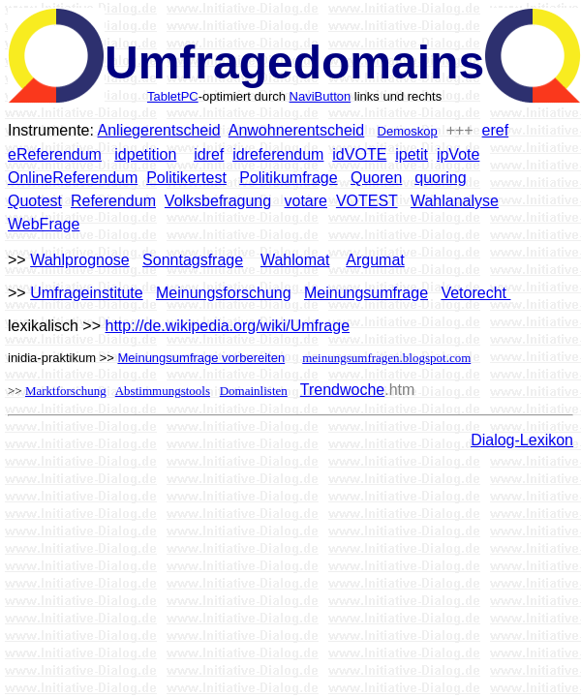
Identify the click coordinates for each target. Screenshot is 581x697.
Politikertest (186, 177)
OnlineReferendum (73, 177)
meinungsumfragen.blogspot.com (386, 357)
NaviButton (321, 96)
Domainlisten (254, 390)
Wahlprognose (80, 260)
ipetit (411, 154)
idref (209, 154)
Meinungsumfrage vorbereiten (201, 357)
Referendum (113, 201)
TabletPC (173, 96)
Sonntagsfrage (192, 260)
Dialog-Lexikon (522, 440)
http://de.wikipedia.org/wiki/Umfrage (228, 326)
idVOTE (359, 154)
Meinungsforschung (223, 293)
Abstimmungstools (162, 390)
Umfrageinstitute (86, 293)
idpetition (145, 154)
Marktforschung (66, 390)
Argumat (375, 260)
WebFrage (43, 224)
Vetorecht (475, 293)
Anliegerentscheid (159, 130)
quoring (440, 177)
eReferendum (55, 154)
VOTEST (367, 201)
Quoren (376, 177)
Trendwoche (342, 389)
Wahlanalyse (455, 201)
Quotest (35, 201)
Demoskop (408, 131)
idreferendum (277, 154)
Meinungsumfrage (366, 293)
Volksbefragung (218, 201)
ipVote (458, 154)
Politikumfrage (288, 177)
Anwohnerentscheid (297, 130)
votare (306, 201)
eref (495, 130)
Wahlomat (294, 260)
